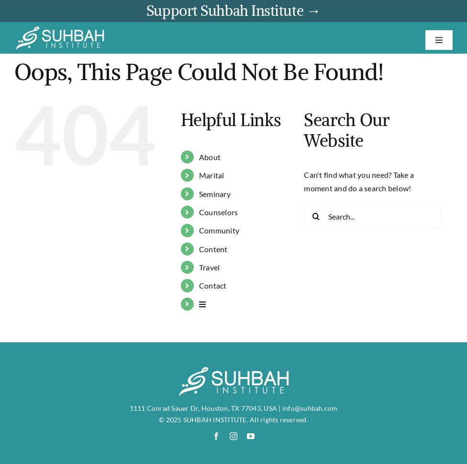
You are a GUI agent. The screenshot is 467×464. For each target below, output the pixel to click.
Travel (209, 267)
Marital (211, 175)
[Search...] (372, 216)
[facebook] (216, 436)
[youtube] (251, 436)
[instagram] (233, 436)
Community (219, 230)
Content (213, 249)
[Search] (316, 216)
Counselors (218, 212)
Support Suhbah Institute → (233, 11)
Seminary (215, 193)
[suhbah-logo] (59, 29)
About (210, 157)
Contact (213, 285)
